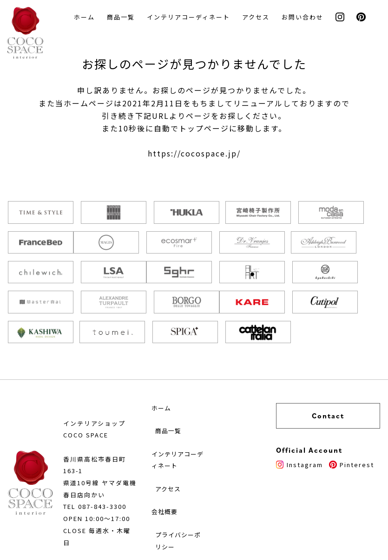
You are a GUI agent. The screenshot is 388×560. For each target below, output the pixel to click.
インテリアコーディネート (191, 17)
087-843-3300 (105, 473)
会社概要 (177, 479)
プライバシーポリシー (192, 510)
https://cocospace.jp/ (194, 155)
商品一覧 (124, 17)
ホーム (87, 17)
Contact (337, 378)
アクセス (258, 17)
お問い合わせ (305, 17)
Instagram (318, 427)
